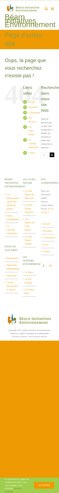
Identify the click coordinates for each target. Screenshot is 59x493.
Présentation (12, 258)
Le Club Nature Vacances (29, 208)
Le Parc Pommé (28, 281)
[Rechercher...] (45, 155)
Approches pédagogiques (12, 267)
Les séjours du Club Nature (29, 224)
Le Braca (29, 272)
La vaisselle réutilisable (33, 144)
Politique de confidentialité (38, 333)
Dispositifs (12, 275)
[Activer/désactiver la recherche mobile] (46, 8)
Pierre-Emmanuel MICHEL (38, 336)
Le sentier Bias (29, 291)
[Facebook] (43, 265)
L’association (34, 112)
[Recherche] (52, 155)
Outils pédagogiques (12, 217)
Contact (31, 153)
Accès (46, 244)
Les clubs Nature (31, 131)
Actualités (32, 107)
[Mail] (50, 265)
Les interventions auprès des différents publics (12, 201)
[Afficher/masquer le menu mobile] (52, 8)
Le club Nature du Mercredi (29, 194)
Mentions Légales (18, 333)
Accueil (31, 102)
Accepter (44, 485)
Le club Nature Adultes (28, 240)
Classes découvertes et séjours (12, 286)
